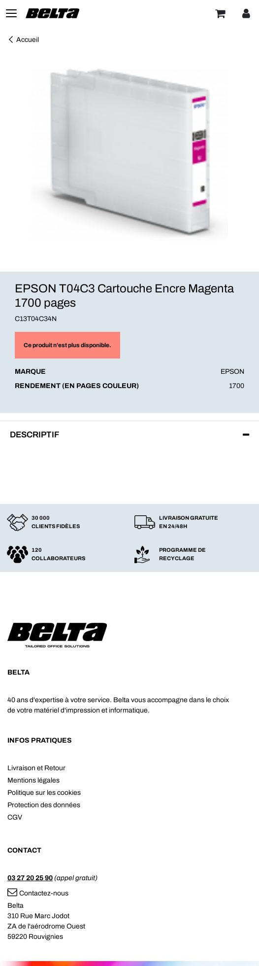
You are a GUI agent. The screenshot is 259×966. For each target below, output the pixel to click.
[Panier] (220, 13)
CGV (14, 817)
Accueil (23, 39)
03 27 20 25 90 (30, 878)
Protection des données (43, 805)
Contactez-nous (37, 893)
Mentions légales (33, 780)
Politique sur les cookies (44, 792)
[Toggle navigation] (11, 13)
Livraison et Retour (36, 768)
